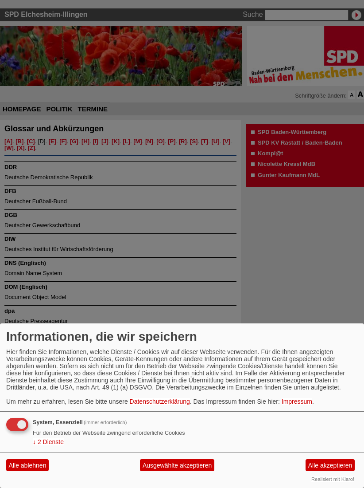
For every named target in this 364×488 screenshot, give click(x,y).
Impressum (297, 401)
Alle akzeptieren (330, 465)
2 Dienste (48, 441)
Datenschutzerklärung (160, 401)
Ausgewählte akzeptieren (177, 465)
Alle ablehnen (27, 465)
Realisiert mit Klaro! (332, 479)
